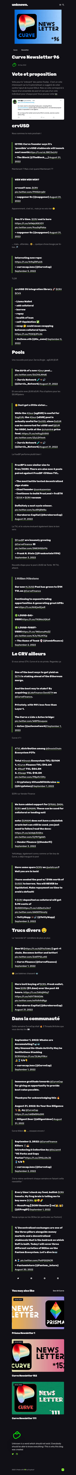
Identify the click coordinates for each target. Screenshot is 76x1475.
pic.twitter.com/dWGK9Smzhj (31, 912)
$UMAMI (31, 808)
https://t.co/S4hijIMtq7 (36, 992)
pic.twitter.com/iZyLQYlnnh (31, 437)
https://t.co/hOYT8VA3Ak (29, 996)
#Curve (21, 764)
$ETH (18, 676)
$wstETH (49, 692)
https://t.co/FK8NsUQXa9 (36, 619)
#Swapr (22, 772)
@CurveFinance (24, 544)
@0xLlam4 (55, 1149)
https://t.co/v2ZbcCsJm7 (37, 908)
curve (15, 50)
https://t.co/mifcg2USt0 (36, 433)
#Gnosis (26, 760)
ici (56, 94)
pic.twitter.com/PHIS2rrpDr (31, 192)
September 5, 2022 (26, 271)
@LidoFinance (35, 692)
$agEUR (19, 417)
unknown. (20, 5)
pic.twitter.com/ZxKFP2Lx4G (31, 956)
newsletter (25, 50)
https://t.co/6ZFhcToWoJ (39, 948)
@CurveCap (56, 1081)
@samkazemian (42, 489)
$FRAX (52, 804)
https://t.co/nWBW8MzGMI (30, 1114)
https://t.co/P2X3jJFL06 (29, 334)
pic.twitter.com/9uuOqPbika (31, 227)
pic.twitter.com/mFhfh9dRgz (31, 1000)
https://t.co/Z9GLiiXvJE (38, 1157)
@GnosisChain (54, 748)
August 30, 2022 (24, 1269)
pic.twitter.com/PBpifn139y (31, 777)
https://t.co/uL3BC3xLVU (43, 152)
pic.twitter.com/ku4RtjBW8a (31, 509)
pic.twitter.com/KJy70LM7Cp (31, 635)
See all (58, 1291)
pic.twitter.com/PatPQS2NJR (37, 1260)
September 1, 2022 (44, 786)
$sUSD (42, 421)
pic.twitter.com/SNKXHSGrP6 (32, 548)
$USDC (19, 883)
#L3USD (30, 586)
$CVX (18, 293)
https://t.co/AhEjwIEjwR (32, 607)
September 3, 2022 (26, 557)
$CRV (35, 187)
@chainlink (48, 429)
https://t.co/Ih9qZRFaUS (29, 261)
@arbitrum (53, 867)
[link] (13, 1454)
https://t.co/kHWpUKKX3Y (30, 223)
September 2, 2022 (26, 644)
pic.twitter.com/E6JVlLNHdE (31, 374)
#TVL (18, 748)
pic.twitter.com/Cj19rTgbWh (31, 837)
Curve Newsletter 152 (24, 1375)
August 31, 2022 (49, 383)
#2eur (40, 370)
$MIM (60, 804)
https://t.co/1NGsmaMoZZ (37, 631)
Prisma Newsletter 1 (23, 1333)
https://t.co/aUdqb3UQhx (29, 832)
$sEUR (58, 421)
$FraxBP (20, 540)
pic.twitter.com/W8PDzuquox (32, 721)
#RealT (22, 768)
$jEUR (56, 425)
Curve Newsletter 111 (24, 1418)
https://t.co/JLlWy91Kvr (35, 1056)
